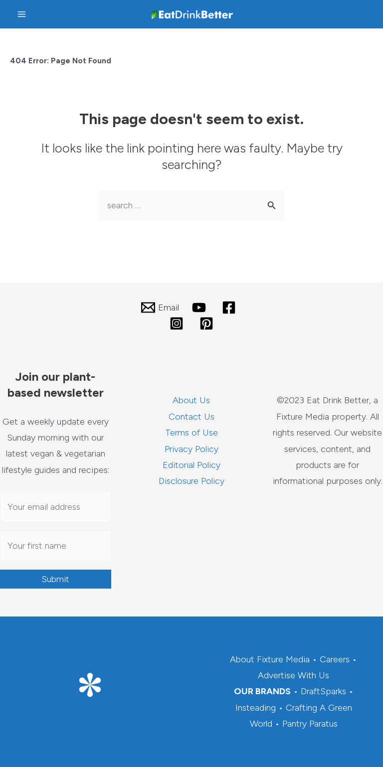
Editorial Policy (191, 465)
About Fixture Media (270, 659)
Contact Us (191, 416)
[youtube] (200, 307)
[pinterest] (208, 323)
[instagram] (178, 323)
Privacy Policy (191, 449)
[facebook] (230, 307)
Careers (335, 659)
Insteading (255, 707)
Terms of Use (191, 432)
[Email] (159, 307)
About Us (191, 400)
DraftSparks (323, 691)
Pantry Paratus (310, 723)
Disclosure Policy (191, 480)
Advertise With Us (293, 675)
